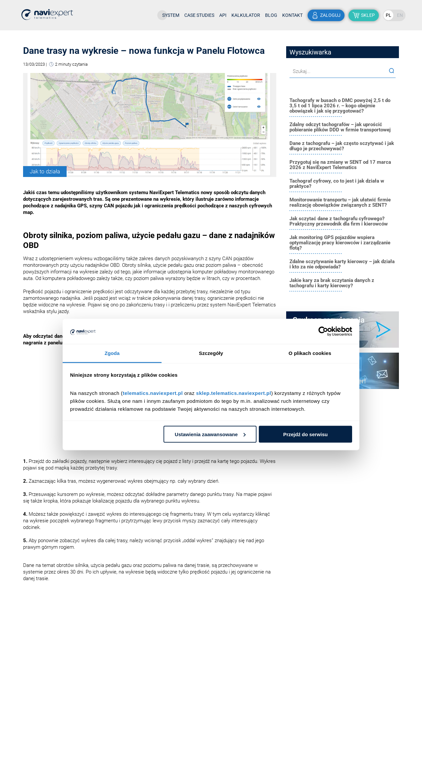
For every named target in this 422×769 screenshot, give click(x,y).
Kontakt (292, 15)
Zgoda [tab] (112, 353)
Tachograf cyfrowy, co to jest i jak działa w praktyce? (336, 183)
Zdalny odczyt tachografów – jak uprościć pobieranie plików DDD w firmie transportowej (340, 127)
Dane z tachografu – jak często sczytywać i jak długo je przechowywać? (341, 146)
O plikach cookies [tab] (309, 353)
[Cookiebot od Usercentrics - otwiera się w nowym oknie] (323, 331)
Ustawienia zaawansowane (210, 434)
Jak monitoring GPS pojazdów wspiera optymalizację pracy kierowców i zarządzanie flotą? (339, 242)
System (170, 15)
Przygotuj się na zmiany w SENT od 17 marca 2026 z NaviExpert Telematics (340, 164)
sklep (368, 15)
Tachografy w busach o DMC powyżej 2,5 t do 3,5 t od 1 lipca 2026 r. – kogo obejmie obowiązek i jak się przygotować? (339, 105)
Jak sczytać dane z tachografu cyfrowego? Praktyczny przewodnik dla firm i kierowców (338, 221)
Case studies (199, 15)
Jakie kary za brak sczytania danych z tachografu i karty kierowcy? (331, 283)
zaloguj (330, 15)
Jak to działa (45, 171)
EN (400, 15)
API (222, 15)
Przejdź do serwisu (305, 434)
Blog (271, 15)
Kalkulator (245, 15)
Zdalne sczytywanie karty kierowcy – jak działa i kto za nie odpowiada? (342, 264)
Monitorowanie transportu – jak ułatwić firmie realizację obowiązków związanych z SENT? (340, 202)
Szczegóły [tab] (211, 353)
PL (388, 15)
